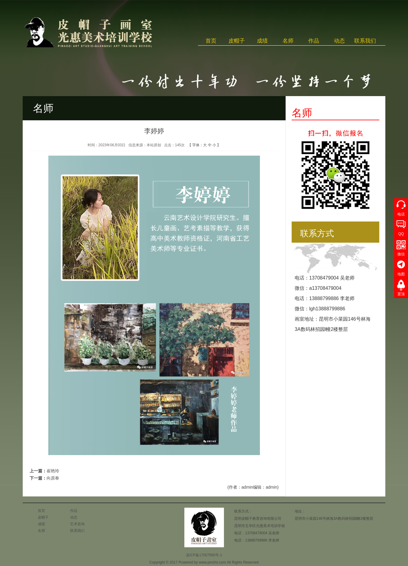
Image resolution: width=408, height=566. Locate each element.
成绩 (262, 41)
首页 (211, 41)
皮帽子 (236, 41)
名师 (288, 41)
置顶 (401, 294)
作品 (313, 41)
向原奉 (53, 478)
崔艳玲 (53, 470)
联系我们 (365, 41)
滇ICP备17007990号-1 (204, 555)
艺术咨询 (77, 524)
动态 (339, 41)
